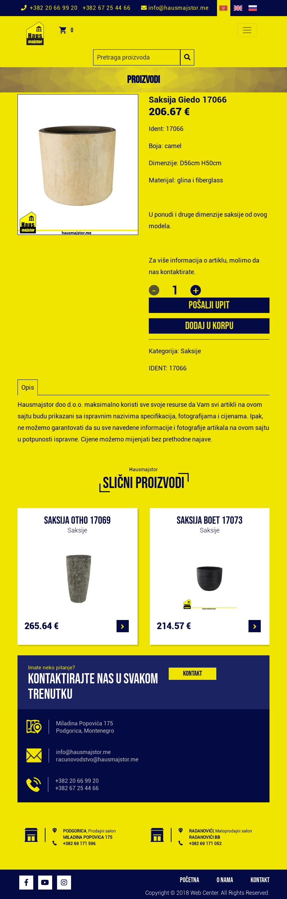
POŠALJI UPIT (209, 305)
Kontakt (192, 673)
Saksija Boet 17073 (210, 520)
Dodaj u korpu (209, 326)
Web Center (204, 893)
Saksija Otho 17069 (77, 520)
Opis (27, 387)
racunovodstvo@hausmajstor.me (97, 759)
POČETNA (189, 880)
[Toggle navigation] (247, 30)
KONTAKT (260, 880)
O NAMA (225, 880)
